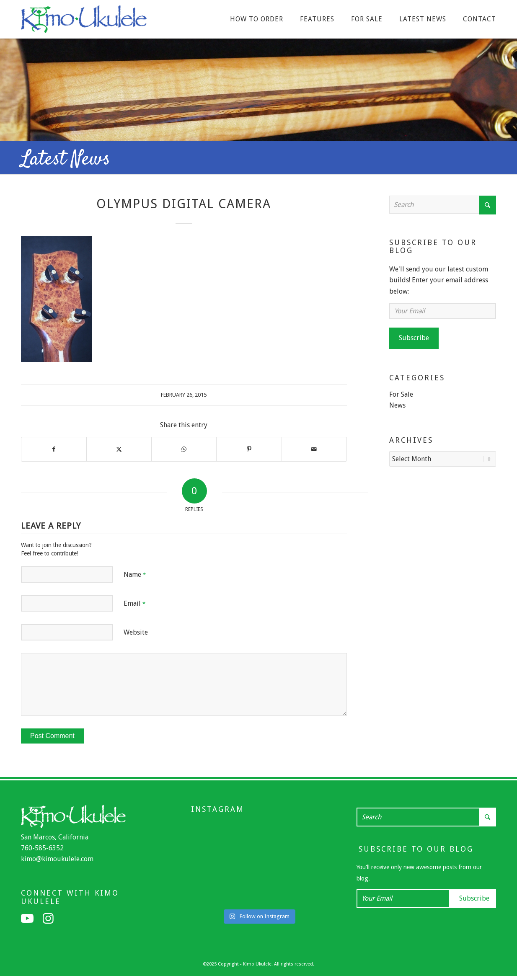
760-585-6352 (42, 848)
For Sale (401, 394)
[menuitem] (257, 19)
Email (134, 603)
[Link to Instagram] (48, 918)
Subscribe (414, 338)
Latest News (65, 159)
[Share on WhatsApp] (184, 449)
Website (136, 632)
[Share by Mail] (314, 449)
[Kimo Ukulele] (84, 21)
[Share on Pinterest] (249, 449)
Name (135, 574)
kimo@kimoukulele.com (57, 859)
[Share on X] (119, 449)
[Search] (442, 205)
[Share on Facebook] (53, 449)
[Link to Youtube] (27, 918)
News (397, 405)
